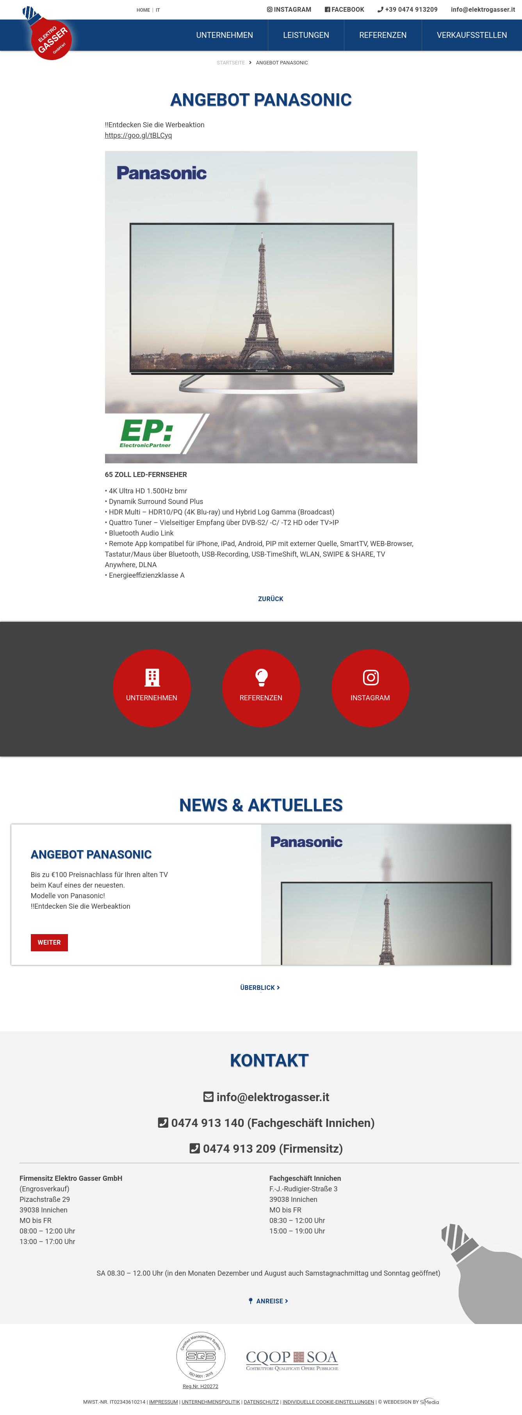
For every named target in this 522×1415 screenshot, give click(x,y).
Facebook (345, 9)
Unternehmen (224, 35)
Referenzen (383, 35)
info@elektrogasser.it (483, 9)
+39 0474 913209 (408, 9)
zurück (270, 599)
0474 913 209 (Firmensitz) (273, 1148)
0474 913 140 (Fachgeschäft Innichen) (273, 1123)
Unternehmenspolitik (211, 1402)
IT (158, 10)
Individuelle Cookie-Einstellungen (328, 1402)
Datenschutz (261, 1402)
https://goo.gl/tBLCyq (138, 135)
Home (143, 10)
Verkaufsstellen (472, 35)
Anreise (269, 1301)
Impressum (163, 1402)
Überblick (260, 987)
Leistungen (306, 35)
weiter (49, 942)
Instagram (289, 9)
